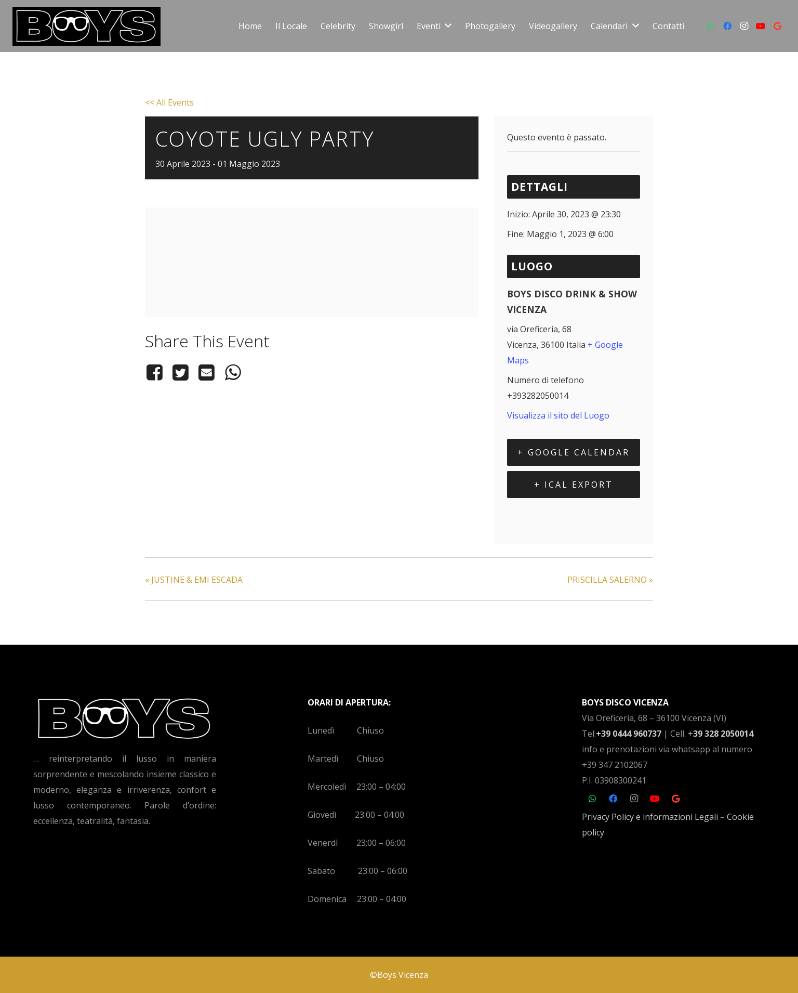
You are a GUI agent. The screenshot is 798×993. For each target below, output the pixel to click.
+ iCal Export (573, 484)
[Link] (86, 26)
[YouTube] (760, 26)
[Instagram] (744, 26)
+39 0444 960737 (628, 733)
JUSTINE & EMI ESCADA (194, 579)
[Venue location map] (311, 298)
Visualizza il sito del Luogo (558, 415)
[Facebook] (727, 26)
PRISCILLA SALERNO (610, 579)
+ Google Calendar (573, 452)
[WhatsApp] (710, 26)
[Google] (777, 26)
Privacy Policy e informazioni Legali (650, 816)
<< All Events (169, 102)
